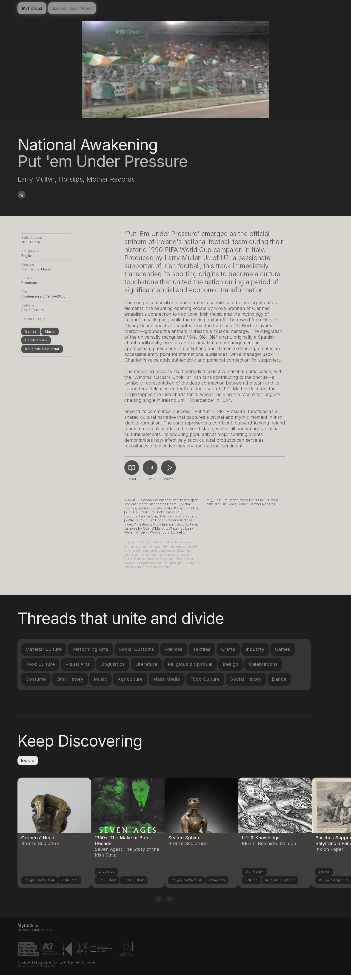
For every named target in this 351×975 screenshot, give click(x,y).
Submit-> (74, 962)
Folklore (174, 649)
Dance (279, 679)
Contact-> (59, 962)
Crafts (228, 649)
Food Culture (40, 664)
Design (230, 664)
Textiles (202, 649)
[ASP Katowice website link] (68, 950)
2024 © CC (47, 966)
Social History (246, 679)
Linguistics (113, 664)
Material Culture (44, 649)
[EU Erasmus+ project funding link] (126, 950)
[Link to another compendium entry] (54, 819)
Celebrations (36, 340)
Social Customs (136, 649)
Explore (59, 8)
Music (50, 331)
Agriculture (130, 679)
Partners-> (88, 962)
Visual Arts (78, 664)
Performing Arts (90, 649)
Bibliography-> (41, 962)
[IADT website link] (28, 950)
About (85, 8)
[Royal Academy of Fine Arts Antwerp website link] (101, 950)
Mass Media (166, 679)
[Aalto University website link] (50, 950)
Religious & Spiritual (42, 349)
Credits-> (23, 962)
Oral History (70, 679)
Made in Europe (27, 966)
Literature (146, 664)
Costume (36, 679)
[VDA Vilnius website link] (82, 950)
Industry (255, 649)
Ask (73, 8)
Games (31, 331)
